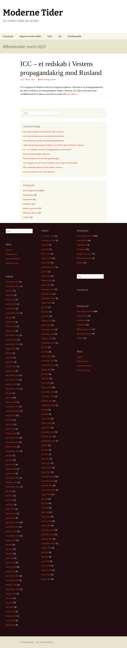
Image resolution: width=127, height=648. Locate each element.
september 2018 (48, 405)
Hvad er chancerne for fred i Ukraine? (39, 171)
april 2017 (45, 458)
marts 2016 (46, 516)
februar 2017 (46, 467)
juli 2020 (44, 347)
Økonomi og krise (30, 212)
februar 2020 (46, 356)
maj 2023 (45, 245)
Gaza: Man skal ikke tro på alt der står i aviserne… (44, 131)
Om (59, 36)
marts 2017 (46, 463)
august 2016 (46, 494)
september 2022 (48, 267)
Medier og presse (30, 208)
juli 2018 (44, 409)
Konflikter (27, 204)
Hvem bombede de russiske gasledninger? (41, 158)
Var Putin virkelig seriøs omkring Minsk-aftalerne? (44, 136)
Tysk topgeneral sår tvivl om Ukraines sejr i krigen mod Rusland (50, 163)
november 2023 (48, 236)
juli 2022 (44, 271)
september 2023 (48, 240)
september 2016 (48, 490)
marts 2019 (46, 383)
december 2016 (48, 476)
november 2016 (48, 481)
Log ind (9, 249)
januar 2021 (46, 325)
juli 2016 (44, 498)
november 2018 (48, 396)
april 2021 (45, 316)
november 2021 (48, 289)
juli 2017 (44, 445)
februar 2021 (46, 320)
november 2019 (48, 360)
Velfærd (26, 217)
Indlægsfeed (11, 254)
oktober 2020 (47, 338)
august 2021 (46, 302)
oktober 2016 (47, 485)
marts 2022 (46, 276)
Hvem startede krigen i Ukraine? (36, 154)
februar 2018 (46, 423)
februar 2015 (46, 570)
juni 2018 (45, 414)
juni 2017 (45, 449)
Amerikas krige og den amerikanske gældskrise (43, 140)
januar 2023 (46, 262)
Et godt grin (8, 36)
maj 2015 (45, 556)
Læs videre (72, 94)
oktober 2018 (47, 400)
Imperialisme (28, 195)
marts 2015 (46, 565)
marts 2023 (46, 253)
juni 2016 (45, 503)
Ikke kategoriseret (48, 79)
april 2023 (45, 249)
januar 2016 (46, 525)
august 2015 (46, 548)
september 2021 (48, 298)
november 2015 (48, 534)
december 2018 (48, 392)
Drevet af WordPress (45, 642)
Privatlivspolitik (74, 36)
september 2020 (48, 343)
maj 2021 (45, 311)
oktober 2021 (47, 294)
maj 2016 (45, 507)
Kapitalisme (28, 199)
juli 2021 (44, 307)
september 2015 (48, 543)
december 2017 (48, 432)
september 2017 (48, 441)
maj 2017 (45, 454)
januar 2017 (46, 472)
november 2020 (48, 334)
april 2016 (45, 512)
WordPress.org (12, 263)
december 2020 (48, 329)
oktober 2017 (47, 436)
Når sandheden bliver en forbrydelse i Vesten (42, 167)
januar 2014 (46, 579)
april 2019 (45, 378)
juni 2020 (45, 351)
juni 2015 (45, 552)
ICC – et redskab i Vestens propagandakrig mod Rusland (47, 149)
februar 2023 (46, 258)
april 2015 (45, 561)
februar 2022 (46, 280)
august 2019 (46, 369)
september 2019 (48, 365)
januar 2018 (46, 427)
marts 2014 (46, 574)
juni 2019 (45, 374)
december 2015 (48, 530)
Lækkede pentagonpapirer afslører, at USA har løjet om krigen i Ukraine (53, 145)
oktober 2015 (47, 539)
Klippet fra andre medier (30, 36)
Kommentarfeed (13, 258)
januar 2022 (46, 285)
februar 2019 (46, 387)
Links (49, 36)
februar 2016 (46, 521)
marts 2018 (46, 418)
